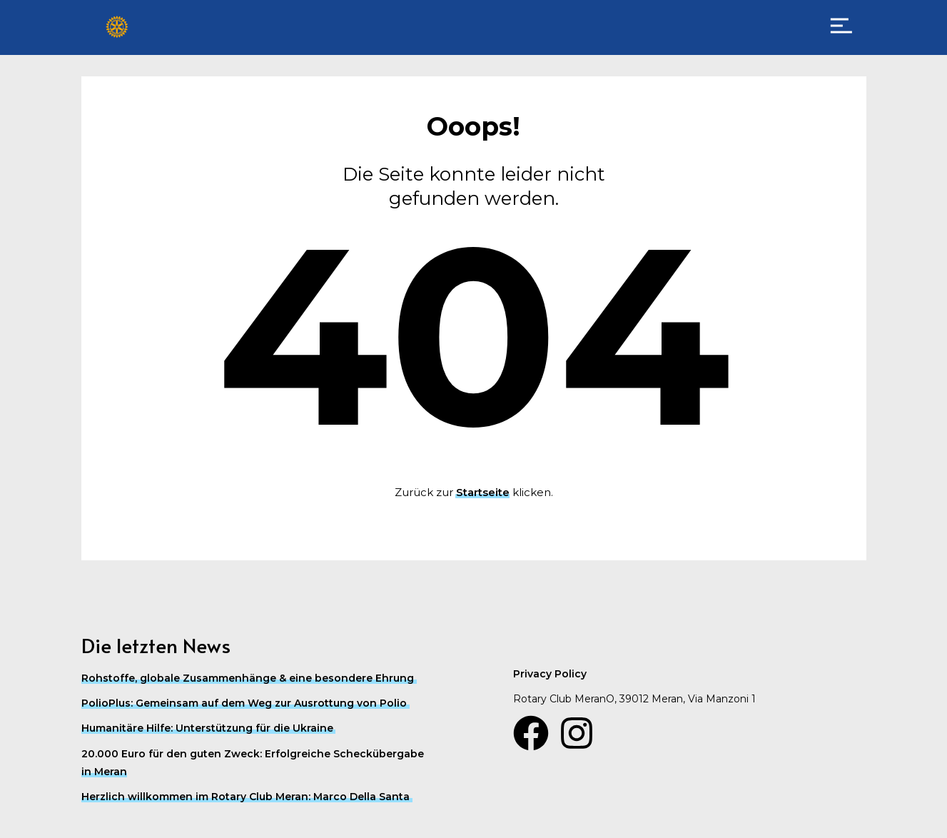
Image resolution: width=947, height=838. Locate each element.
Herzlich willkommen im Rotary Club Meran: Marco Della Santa (245, 796)
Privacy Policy (550, 673)
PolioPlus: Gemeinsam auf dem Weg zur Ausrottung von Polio (244, 703)
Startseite (483, 492)
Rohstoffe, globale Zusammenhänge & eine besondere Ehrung (247, 678)
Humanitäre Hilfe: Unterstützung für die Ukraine (207, 728)
